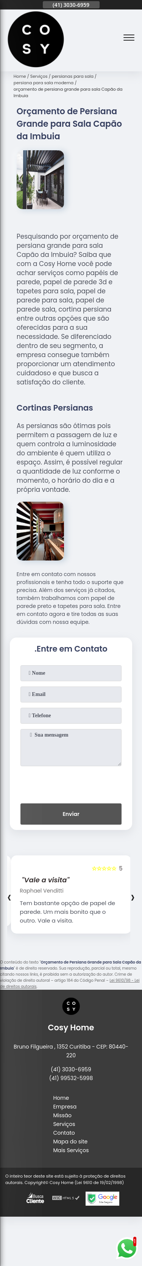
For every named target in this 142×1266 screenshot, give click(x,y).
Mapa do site (70, 1141)
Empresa (64, 1106)
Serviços (64, 1124)
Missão (62, 1115)
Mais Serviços (71, 1150)
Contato (64, 1133)
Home (61, 1098)
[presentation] (71, 783)
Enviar (70, 814)
